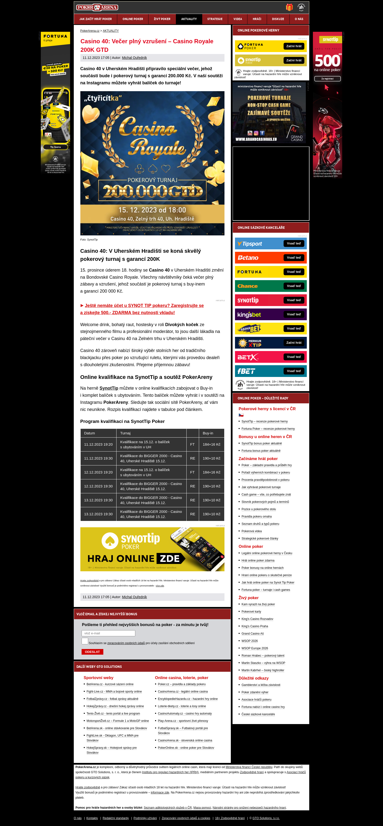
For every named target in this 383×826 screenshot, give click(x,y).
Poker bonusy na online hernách (263, 568)
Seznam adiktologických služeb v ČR (168, 807)
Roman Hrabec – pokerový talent (263, 655)
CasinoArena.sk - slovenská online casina (185, 740)
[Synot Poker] (327, 177)
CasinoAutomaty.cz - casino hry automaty (185, 713)
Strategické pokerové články (260, 538)
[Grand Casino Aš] (269, 142)
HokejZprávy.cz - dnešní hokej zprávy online (115, 706)
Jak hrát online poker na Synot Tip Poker (268, 582)
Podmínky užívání (145, 818)
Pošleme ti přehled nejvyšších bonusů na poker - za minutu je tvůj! (145, 624)
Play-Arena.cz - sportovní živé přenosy (183, 721)
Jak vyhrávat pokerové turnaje (261, 487)
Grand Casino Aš (253, 633)
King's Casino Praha (255, 626)
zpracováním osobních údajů (126, 643)
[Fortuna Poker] (55, 177)
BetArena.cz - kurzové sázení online (110, 684)
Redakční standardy (116, 818)
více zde (160, 585)
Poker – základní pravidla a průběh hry (267, 465)
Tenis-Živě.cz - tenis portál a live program (113, 713)
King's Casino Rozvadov (257, 619)
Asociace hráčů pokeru (256, 699)
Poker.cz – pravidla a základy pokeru (182, 684)
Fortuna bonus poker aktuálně (261, 450)
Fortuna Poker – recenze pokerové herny (268, 428)
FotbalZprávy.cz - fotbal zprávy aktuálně (112, 699)
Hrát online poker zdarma (258, 560)
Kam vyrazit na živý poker (258, 604)
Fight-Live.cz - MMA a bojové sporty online (114, 691)
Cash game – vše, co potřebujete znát (266, 494)
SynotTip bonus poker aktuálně (262, 443)
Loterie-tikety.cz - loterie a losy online (182, 706)
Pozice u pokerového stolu (259, 509)
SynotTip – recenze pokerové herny (265, 421)
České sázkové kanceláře (258, 714)
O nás (78, 818)
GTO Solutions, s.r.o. (266, 818)
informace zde (160, 792)
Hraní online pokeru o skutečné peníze (267, 575)
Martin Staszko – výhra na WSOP (263, 663)
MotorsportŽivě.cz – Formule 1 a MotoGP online (118, 721)
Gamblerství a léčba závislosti (261, 685)
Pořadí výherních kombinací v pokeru (266, 472)
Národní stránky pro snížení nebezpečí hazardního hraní (249, 807)
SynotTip (109, 388)
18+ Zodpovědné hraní (230, 818)
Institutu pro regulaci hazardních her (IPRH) (170, 772)
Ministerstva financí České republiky (249, 767)
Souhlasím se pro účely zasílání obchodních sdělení (142, 643)
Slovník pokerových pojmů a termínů (265, 502)
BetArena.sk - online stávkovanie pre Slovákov (117, 728)
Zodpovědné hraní (252, 772)
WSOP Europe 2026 (255, 648)
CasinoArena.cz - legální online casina (183, 691)
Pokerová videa (252, 531)
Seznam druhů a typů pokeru (260, 524)
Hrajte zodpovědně (89, 580)
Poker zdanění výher (255, 692)
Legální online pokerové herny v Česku (267, 553)
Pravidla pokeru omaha (257, 516)
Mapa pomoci (202, 807)
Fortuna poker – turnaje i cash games (266, 590)
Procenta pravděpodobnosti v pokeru (265, 480)
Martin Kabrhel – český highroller (263, 670)
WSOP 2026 (250, 641)
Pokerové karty (251, 611)
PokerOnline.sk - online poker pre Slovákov (186, 747)
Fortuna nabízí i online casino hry (263, 707)
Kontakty (92, 818)
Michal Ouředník (134, 58)
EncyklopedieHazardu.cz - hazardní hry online (188, 699)
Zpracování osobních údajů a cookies (186, 818)
